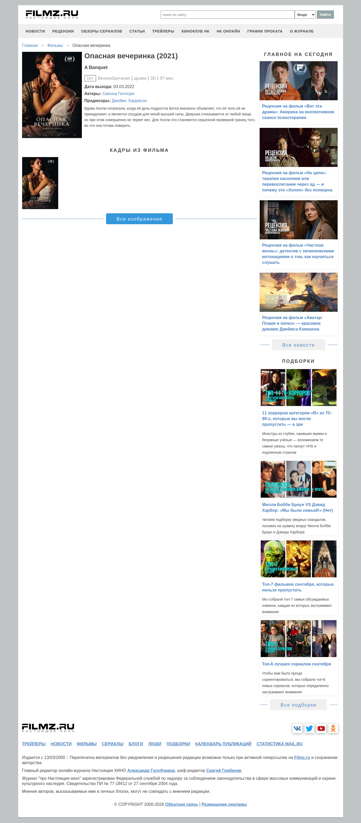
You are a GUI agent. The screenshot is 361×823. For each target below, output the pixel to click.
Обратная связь (181, 804)
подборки (178, 744)
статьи (137, 31)
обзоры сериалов (101, 31)
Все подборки (298, 705)
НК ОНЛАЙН (228, 31)
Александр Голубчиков (151, 770)
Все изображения (139, 219)
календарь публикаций (223, 744)
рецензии (63, 31)
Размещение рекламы (224, 804)
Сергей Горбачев (223, 770)
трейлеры (163, 31)
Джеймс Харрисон (129, 100)
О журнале (302, 31)
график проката (265, 31)
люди (154, 744)
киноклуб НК (195, 31)
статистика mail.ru (280, 744)
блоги (136, 744)
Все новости (298, 345)
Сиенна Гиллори (118, 93)
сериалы (112, 744)
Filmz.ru (302, 757)
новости (35, 31)
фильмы (86, 744)
